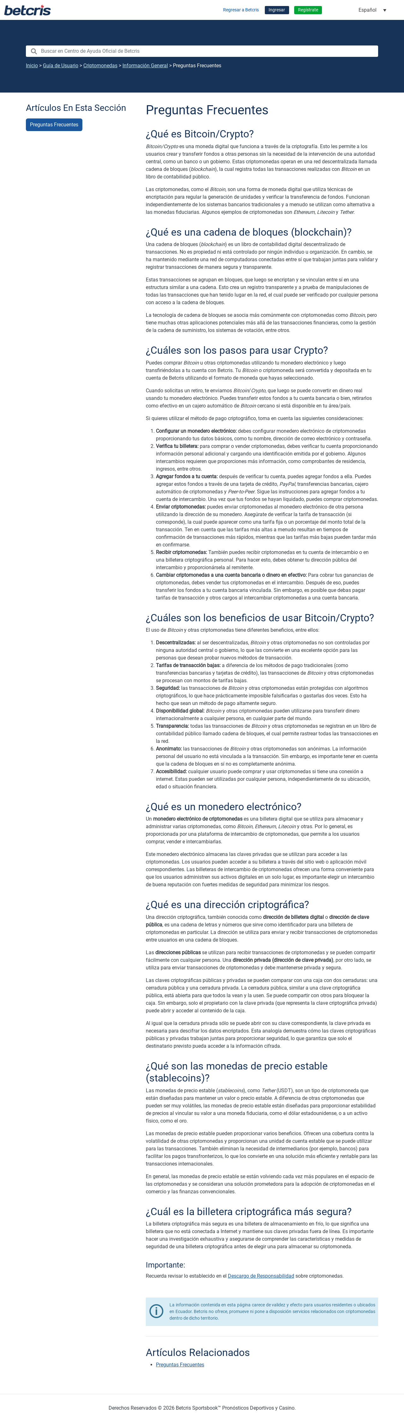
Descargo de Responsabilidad (261, 1276)
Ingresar (277, 10)
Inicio (32, 66)
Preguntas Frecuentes (54, 125)
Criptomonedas (100, 66)
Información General (145, 66)
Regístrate (308, 10)
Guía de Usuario (60, 66)
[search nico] (202, 51)
